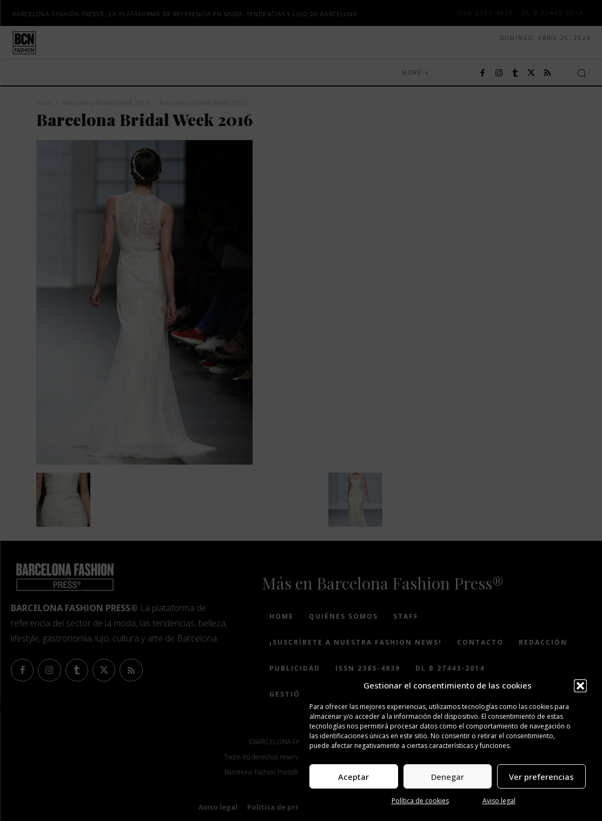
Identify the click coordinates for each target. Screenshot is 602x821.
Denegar (447, 776)
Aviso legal (498, 800)
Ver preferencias (541, 776)
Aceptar (353, 776)
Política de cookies (420, 800)
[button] (580, 685)
